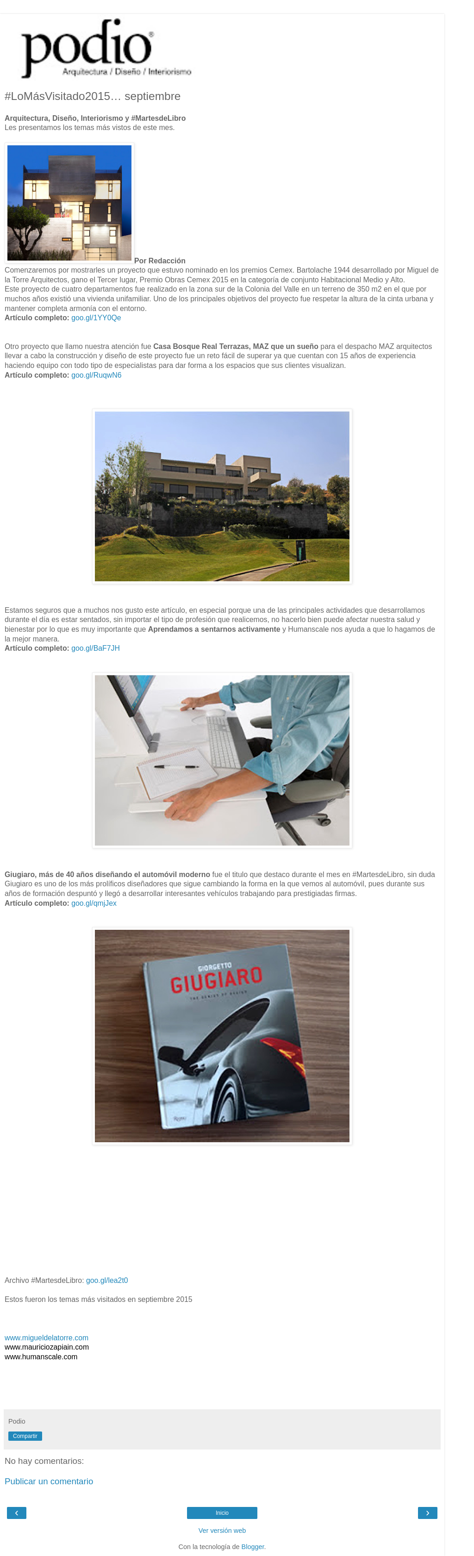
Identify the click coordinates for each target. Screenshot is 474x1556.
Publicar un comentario (49, 1481)
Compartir (25, 1436)
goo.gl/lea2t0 (107, 1280)
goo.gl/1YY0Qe (96, 318)
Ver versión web (222, 1530)
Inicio (222, 1513)
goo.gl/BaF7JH (95, 648)
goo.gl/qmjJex (94, 903)
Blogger (253, 1546)
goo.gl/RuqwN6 (96, 375)
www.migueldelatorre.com (46, 1338)
